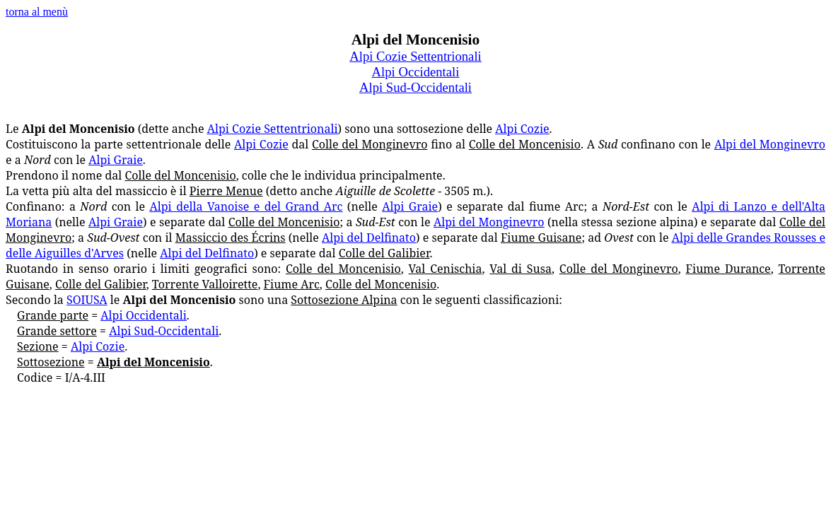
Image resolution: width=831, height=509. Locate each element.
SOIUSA (86, 300)
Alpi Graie (115, 160)
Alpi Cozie (522, 128)
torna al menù (37, 12)
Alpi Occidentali (416, 71)
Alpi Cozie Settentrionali (272, 128)
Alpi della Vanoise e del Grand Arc (246, 206)
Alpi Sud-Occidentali (415, 87)
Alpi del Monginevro (769, 144)
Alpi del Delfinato (369, 237)
